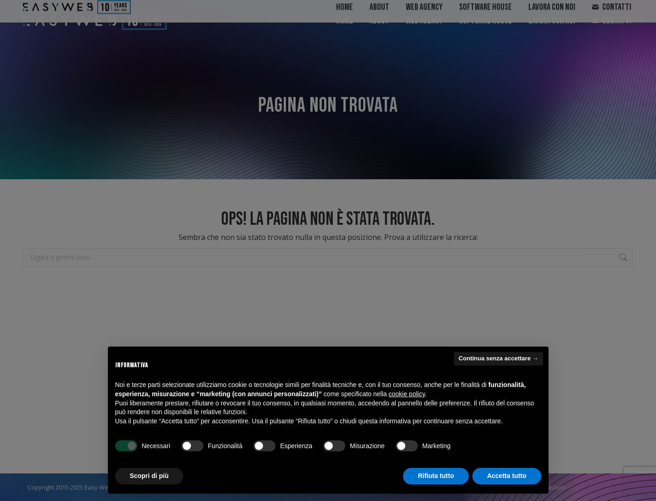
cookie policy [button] (406, 394)
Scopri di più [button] (149, 475)
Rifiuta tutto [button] (436, 475)
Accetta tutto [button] (507, 475)
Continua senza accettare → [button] (498, 358)
